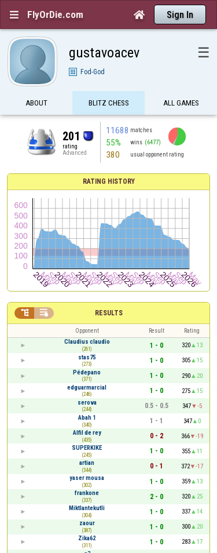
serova (87, 402)
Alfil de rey (87, 432)
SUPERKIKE (87, 448)
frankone (87, 493)
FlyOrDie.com (55, 14)
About (36, 103)
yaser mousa (86, 478)
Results (109, 313)
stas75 (86, 357)
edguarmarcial (86, 387)
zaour (87, 523)
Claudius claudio (87, 341)
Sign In (180, 14)
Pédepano (87, 372)
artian (86, 463)
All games (181, 103)
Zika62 (86, 538)
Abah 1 (86, 417)
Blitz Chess (109, 103)
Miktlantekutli (87, 508)
